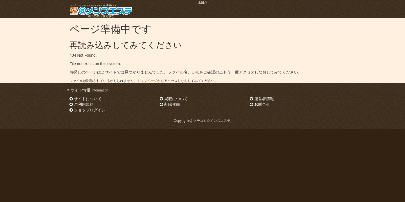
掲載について (174, 99)
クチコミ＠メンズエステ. (212, 121)
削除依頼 (170, 104)
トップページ (147, 81)
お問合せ (260, 104)
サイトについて (85, 99)
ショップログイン (87, 110)
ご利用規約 (81, 104)
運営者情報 (262, 99)
